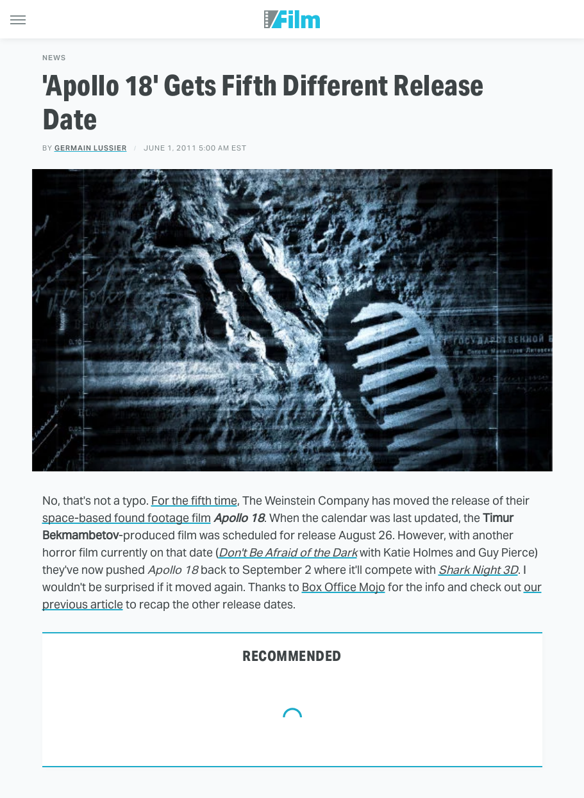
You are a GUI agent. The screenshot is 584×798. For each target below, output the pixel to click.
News (54, 58)
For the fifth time (194, 500)
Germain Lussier (90, 147)
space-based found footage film (126, 517)
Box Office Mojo (343, 587)
